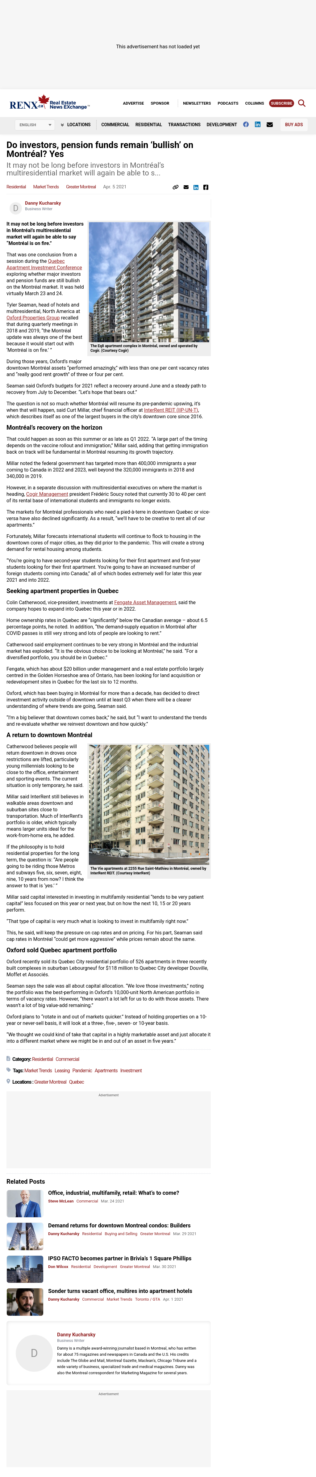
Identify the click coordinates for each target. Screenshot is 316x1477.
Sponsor (160, 103)
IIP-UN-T (187, 410)
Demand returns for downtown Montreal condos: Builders (119, 1225)
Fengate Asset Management (145, 602)
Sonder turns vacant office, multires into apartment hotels (120, 1291)
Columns (254, 103)
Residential (148, 124)
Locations (76, 124)
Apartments (106, 1071)
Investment (131, 1071)
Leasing (62, 1071)
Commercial (115, 124)
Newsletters (197, 103)
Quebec (76, 1082)
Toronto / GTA (147, 1299)
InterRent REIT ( (161, 410)
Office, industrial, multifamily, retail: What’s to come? (113, 1193)
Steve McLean (61, 1201)
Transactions (184, 124)
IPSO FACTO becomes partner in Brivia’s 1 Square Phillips (120, 1258)
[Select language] (35, 124)
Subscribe (281, 103)
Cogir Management (47, 494)
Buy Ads (294, 124)
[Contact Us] (273, 124)
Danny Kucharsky (43, 203)
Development (222, 124)
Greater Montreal (81, 187)
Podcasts (228, 103)
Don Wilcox (58, 1266)
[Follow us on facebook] (249, 124)
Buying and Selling (121, 1233)
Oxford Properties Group (33, 318)
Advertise (133, 103)
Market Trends (46, 187)
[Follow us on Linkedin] (261, 124)
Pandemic (82, 1071)
